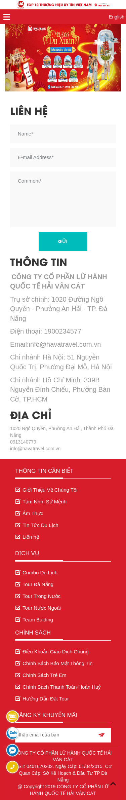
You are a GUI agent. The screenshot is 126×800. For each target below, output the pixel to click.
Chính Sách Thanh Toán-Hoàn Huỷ (62, 687)
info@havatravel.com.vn (35, 448)
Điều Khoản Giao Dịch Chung (56, 651)
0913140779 (23, 442)
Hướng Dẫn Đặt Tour (46, 698)
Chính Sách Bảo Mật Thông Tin (57, 663)
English (116, 17)
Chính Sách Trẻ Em (45, 675)
